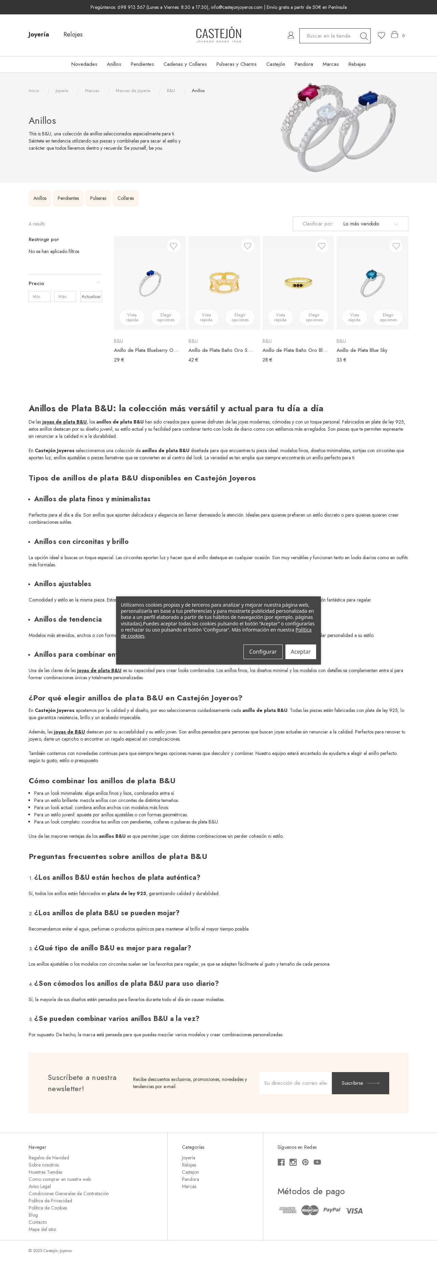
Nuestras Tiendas (45, 1172)
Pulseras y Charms (236, 64)
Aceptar (301, 651)
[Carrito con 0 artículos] (398, 35)
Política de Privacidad (50, 1200)
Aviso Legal (40, 1186)
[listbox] (370, 224)
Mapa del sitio (42, 1229)
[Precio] (65, 283)
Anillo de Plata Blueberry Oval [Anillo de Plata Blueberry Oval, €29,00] (146, 350)
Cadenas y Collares (185, 64)
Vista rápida (132, 317)
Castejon (190, 1172)
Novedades (84, 64)
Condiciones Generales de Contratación (69, 1193)
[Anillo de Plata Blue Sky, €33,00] (372, 282)
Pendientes (142, 64)
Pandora (304, 64)
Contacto (38, 1222)
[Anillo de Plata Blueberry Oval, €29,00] (149, 282)
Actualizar (91, 296)
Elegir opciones (165, 317)
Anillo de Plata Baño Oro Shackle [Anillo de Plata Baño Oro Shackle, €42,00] (220, 350)
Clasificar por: (318, 223)
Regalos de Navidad (49, 1157)
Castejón (275, 64)
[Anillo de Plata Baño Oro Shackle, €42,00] (224, 282)
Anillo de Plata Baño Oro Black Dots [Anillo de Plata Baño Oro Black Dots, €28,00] (295, 350)
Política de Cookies (48, 1207)
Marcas (331, 64)
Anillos (114, 64)
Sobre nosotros (44, 1164)
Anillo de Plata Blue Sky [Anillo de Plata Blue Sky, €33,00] (362, 350)
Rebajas (357, 64)
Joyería (39, 34)
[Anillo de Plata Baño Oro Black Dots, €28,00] (298, 282)
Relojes (73, 34)
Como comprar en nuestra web (60, 1179)
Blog (33, 1215)
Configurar (263, 651)
